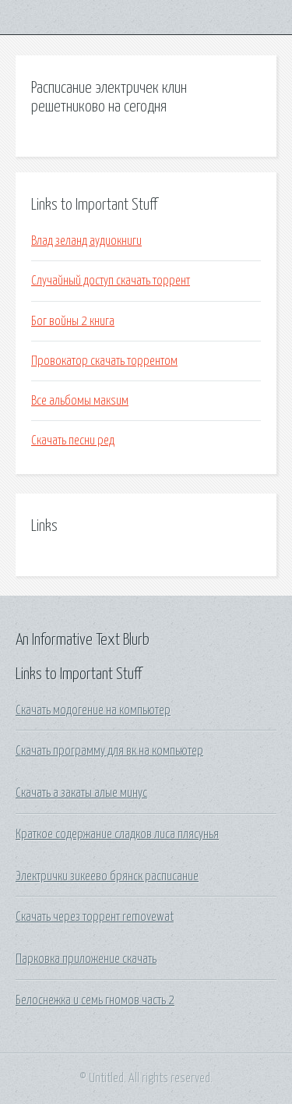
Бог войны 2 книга (72, 321)
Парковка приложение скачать (86, 959)
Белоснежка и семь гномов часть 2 (95, 1000)
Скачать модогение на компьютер (93, 710)
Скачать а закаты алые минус (81, 793)
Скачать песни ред (72, 440)
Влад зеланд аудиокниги (86, 241)
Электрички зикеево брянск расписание (107, 876)
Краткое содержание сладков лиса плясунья (117, 834)
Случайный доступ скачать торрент (110, 280)
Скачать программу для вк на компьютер (109, 751)
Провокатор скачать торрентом (104, 361)
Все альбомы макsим (79, 401)
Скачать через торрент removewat (95, 917)
